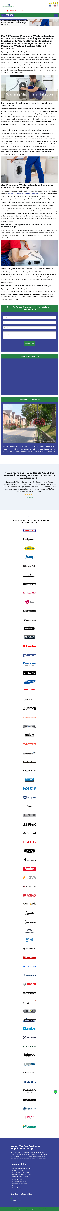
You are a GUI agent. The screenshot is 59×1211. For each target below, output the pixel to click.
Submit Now (29, 343)
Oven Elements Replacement (21, 1174)
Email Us (16, 1198)
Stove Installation (17, 1186)
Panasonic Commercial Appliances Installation (23, 193)
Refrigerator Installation (19, 1183)
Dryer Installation (17, 1179)
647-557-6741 (17, 1201)
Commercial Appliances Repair (22, 1168)
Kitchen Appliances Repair (20, 1172)
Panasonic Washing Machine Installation (14, 18)
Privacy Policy (16, 1188)
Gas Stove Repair (17, 1170)
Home (2, 18)
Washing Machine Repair (20, 1176)
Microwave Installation (19, 1181)
